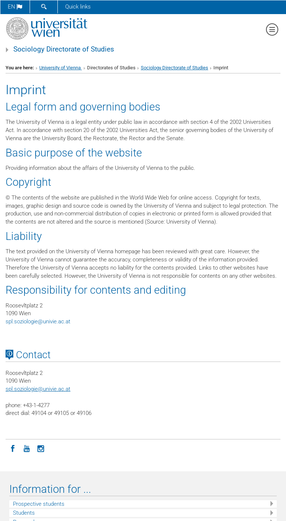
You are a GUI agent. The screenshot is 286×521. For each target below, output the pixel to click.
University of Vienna (60, 67)
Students (24, 513)
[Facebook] (13, 448)
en (15, 6)
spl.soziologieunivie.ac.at (38, 321)
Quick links (78, 6)
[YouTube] (27, 448)
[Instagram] (41, 448)
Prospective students (38, 504)
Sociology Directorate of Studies (63, 49)
